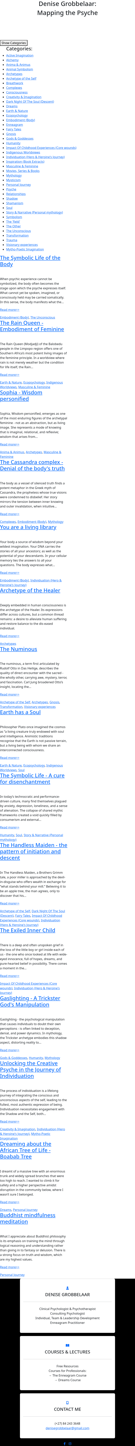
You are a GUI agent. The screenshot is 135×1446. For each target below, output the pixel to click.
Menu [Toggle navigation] (12, 4)
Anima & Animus (18, 65)
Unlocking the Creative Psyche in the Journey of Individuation (30, 1069)
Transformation (17, 235)
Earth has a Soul (20, 712)
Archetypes (14, 74)
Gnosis (11, 134)
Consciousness (17, 92)
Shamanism (14, 203)
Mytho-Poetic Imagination (25, 249)
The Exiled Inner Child (27, 930)
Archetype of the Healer (30, 590)
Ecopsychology (17, 115)
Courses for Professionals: (67, 1371)
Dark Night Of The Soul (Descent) (30, 101)
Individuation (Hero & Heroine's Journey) (35, 157)
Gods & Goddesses (19, 138)
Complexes (14, 88)
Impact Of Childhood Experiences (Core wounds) (41, 148)
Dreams (12, 106)
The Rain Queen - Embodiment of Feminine (32, 326)
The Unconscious (18, 231)
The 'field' (13, 221)
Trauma (11, 240)
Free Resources (67, 1366)
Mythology (14, 175)
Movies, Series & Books (23, 171)
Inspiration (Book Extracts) (25, 161)
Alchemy (12, 60)
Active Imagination (19, 55)
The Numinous (18, 648)
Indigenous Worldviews (23, 152)
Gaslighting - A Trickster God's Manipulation (30, 1001)
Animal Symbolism (19, 69)
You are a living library (28, 527)
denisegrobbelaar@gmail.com (67, 1428)
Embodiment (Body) (20, 120)
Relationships (16, 194)
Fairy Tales (13, 129)
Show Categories (14, 43)
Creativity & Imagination (23, 97)
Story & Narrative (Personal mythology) (34, 212)
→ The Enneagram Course (67, 1375)
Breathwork (14, 83)
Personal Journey (18, 185)
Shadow (12, 198)
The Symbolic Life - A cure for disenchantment (32, 778)
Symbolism (14, 217)
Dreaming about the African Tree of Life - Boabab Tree (25, 1150)
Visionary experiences (22, 245)
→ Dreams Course (67, 1380)
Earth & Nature (17, 111)
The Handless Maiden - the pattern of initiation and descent (33, 851)
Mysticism (13, 180)
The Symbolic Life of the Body (30, 261)
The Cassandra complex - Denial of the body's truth (32, 465)
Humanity (13, 143)
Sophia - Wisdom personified (21, 395)
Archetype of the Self (21, 78)
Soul (9, 208)
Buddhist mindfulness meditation (28, 1218)
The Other (13, 226)
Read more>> (9, 310)
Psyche (11, 189)
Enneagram (14, 125)
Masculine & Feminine (22, 166)
